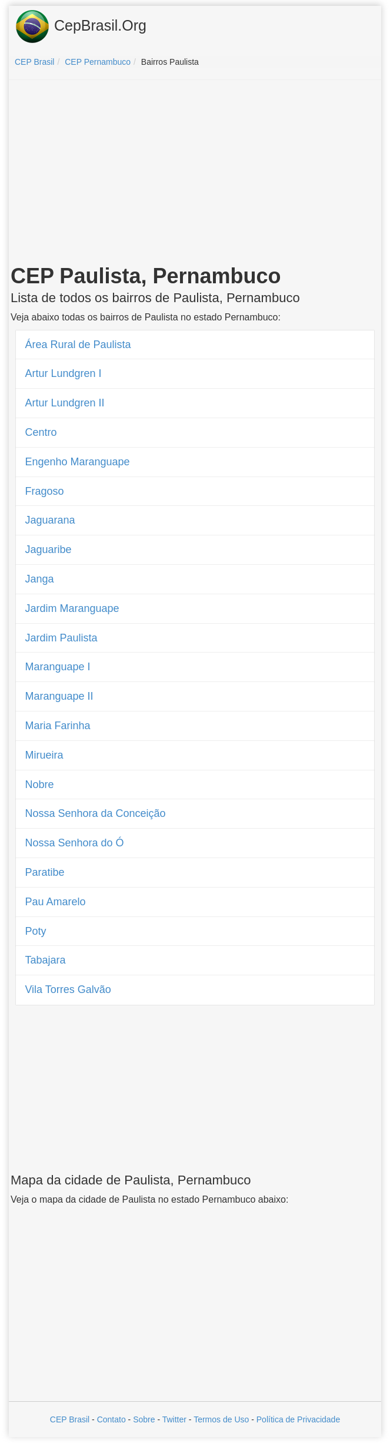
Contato (111, 1419)
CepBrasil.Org (80, 26)
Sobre (144, 1419)
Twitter (174, 1419)
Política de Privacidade (298, 1419)
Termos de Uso (221, 1419)
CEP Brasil (69, 1419)
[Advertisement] (195, 174)
